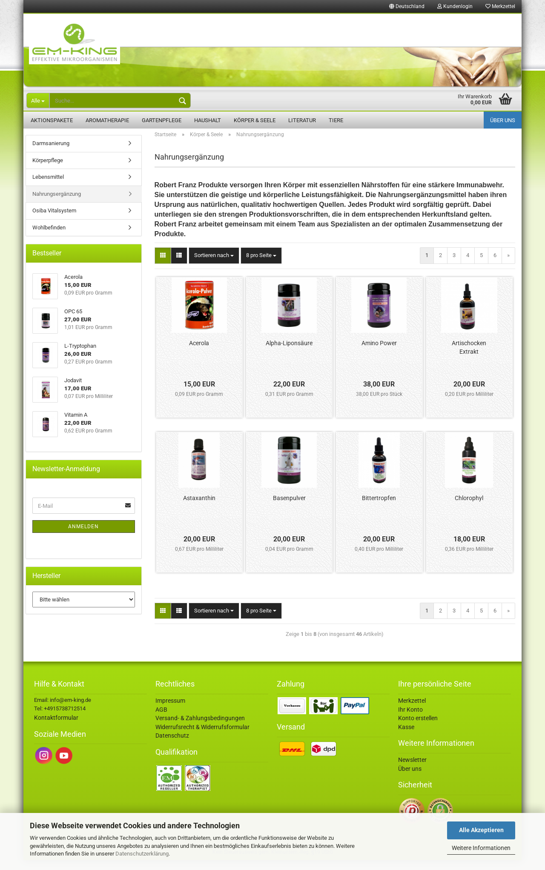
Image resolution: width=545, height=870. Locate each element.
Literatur (302, 120)
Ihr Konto (410, 719)
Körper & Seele (254, 120)
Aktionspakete (52, 120)
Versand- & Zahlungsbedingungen (200, 727)
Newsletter (412, 769)
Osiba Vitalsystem (54, 220)
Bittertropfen (379, 507)
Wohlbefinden (49, 237)
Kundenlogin (455, 6)
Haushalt (207, 120)
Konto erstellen (418, 727)
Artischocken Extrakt (469, 357)
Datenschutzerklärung (142, 853)
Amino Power (379, 352)
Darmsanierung (50, 153)
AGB (161, 719)
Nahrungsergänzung (56, 203)
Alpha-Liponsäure (289, 352)
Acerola (199, 352)
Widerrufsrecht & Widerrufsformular (202, 736)
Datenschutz (172, 745)
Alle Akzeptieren (481, 830)
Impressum (170, 710)
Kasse (406, 736)
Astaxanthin (199, 507)
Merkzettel (500, 6)
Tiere (336, 120)
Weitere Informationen (481, 847)
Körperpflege (47, 170)
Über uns (502, 120)
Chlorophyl (469, 507)
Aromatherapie (107, 120)
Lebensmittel (48, 186)
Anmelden (83, 536)
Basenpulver (289, 507)
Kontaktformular (56, 727)
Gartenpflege (161, 120)
